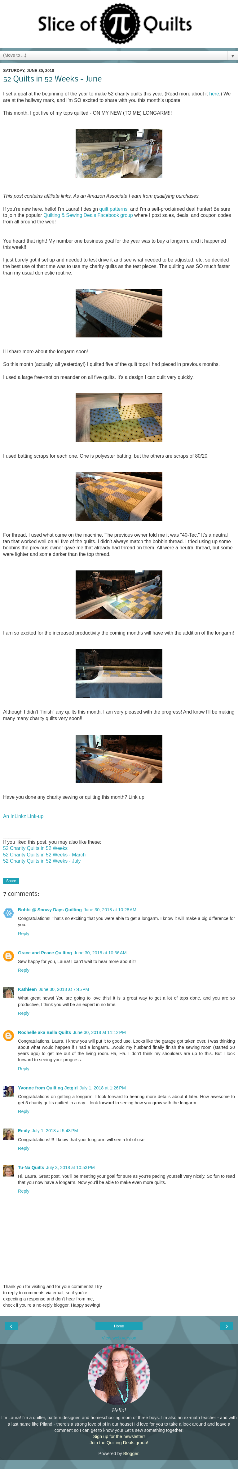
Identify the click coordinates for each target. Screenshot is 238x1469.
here (214, 93)
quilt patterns (113, 209)
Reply (23, 933)
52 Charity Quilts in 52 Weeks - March (44, 854)
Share (11, 881)
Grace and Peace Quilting (45, 952)
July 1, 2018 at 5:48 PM (55, 1130)
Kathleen (27, 989)
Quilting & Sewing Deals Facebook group (88, 215)
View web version (119, 1337)
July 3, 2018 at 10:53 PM (70, 1167)
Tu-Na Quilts (31, 1167)
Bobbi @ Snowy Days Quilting (50, 909)
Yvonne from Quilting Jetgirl (48, 1087)
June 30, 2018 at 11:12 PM (99, 1032)
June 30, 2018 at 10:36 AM (100, 952)
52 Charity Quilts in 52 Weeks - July (42, 861)
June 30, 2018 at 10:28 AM (110, 909)
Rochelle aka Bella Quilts (44, 1032)
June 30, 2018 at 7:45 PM (64, 989)
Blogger (131, 1453)
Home (119, 1326)
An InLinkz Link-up (23, 816)
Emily (24, 1130)
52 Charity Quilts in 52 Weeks (35, 848)
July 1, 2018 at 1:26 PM (103, 1087)
